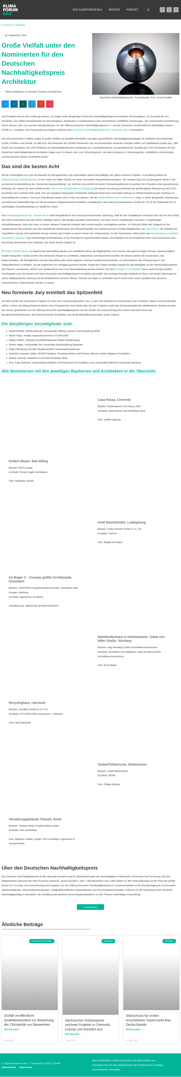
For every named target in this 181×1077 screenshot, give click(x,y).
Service (114, 9)
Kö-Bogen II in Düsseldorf (129, 269)
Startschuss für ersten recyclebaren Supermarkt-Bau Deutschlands (148, 1020)
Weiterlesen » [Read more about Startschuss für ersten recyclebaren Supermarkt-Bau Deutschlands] (133, 1030)
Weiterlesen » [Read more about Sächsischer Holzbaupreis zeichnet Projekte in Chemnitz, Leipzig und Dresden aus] (73, 1034)
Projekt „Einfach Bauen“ (18, 251)
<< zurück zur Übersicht (13, 24)
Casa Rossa (152, 228)
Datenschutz (9, 1067)
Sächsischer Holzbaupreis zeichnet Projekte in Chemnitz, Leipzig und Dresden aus (88, 1024)
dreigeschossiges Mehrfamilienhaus (21, 179)
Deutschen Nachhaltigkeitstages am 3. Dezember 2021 (102, 129)
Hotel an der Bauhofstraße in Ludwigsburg (73, 188)
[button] (148, 9)
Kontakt (132, 9)
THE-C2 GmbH (53, 1063)
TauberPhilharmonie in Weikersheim (117, 197)
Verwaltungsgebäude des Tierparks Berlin (29, 215)
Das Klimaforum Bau (87, 9)
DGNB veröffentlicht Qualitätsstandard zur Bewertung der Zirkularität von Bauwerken (29, 1020)
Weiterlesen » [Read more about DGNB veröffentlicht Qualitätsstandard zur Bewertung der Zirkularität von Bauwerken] (12, 1030)
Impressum (25, 1067)
